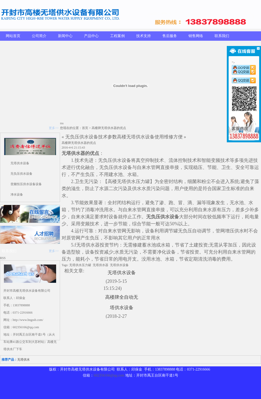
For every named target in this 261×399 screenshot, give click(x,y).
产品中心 (91, 36)
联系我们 (222, 36)
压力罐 (143, 181)
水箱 (132, 174)
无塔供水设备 (19, 163)
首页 (85, 128)
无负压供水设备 (21, 173)
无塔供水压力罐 (80, 265)
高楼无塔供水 (122, 181)
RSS (2, 258)
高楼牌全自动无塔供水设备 (121, 302)
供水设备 (121, 160)
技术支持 (143, 36)
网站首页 (13, 36)
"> (244, 66)
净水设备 (16, 194)
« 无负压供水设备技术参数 (89, 136)
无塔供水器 (88, 245)
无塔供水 (71, 153)
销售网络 (195, 36)
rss (61, 123)
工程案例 (117, 36)
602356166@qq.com (109, 375)
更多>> (54, 128)
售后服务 (169, 36)
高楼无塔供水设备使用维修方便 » (151, 136)
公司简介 (39, 36)
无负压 (105, 160)
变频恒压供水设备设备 (26, 184)
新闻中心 (65, 36)
